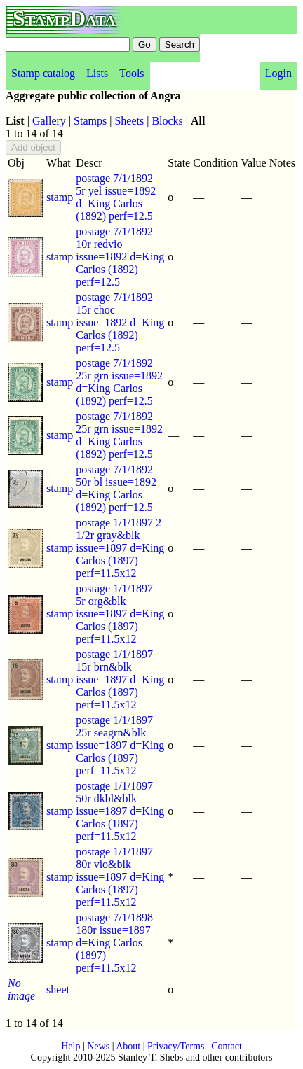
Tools (131, 73)
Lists (97, 73)
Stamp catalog (43, 73)
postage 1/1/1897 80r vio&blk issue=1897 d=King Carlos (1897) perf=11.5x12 (120, 877)
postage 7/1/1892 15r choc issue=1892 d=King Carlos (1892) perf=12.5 (120, 322)
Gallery (49, 121)
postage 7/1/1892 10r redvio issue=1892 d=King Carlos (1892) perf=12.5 (120, 256)
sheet (57, 989)
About (128, 1046)
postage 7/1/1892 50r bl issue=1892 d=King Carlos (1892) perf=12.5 (116, 488)
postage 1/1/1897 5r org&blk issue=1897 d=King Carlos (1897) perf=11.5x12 (120, 613)
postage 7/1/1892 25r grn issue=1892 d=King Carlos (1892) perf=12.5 (119, 382)
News (98, 1046)
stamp (59, 197)
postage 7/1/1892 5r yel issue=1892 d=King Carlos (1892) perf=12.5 (116, 197)
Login (278, 73)
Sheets (129, 121)
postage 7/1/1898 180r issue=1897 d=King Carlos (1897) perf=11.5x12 (114, 942)
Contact (226, 1046)
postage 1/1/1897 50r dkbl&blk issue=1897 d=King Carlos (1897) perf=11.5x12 (120, 811)
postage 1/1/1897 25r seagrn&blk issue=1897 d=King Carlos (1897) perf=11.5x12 (120, 745)
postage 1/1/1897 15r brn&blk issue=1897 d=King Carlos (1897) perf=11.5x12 (120, 679)
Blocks (167, 121)
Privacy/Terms (175, 1046)
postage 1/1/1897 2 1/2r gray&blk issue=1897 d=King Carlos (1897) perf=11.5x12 (120, 548)
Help (70, 1046)
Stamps (90, 121)
